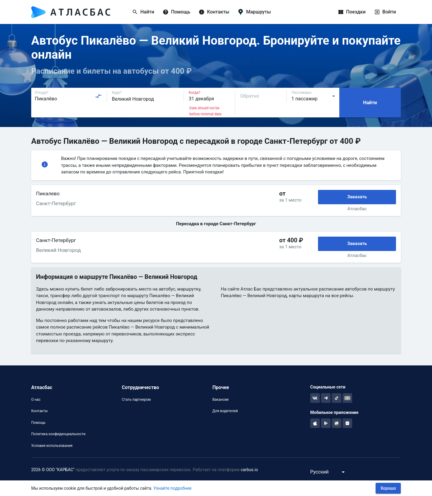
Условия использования (52, 446)
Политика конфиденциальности (58, 434)
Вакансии (220, 399)
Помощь (38, 423)
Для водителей (225, 411)
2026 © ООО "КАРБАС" (53, 469)
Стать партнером (136, 399)
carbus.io (249, 469)
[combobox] (68, 96)
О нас (35, 399)
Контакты (39, 411)
